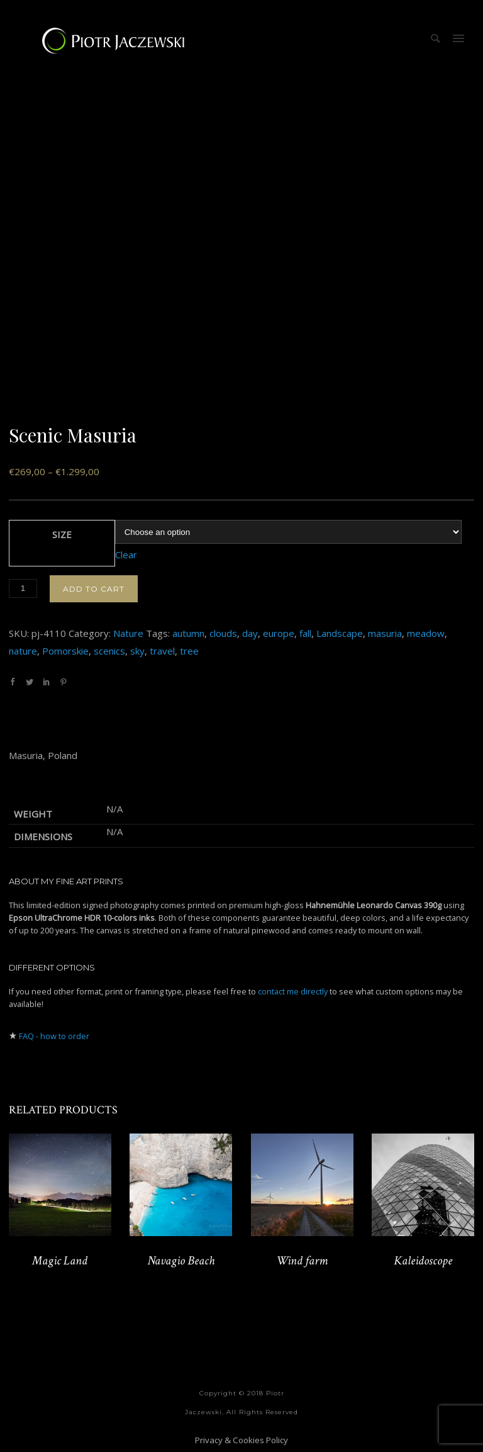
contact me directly (293, 991)
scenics (109, 650)
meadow (426, 633)
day (250, 633)
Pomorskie (65, 650)
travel (162, 650)
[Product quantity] (23, 588)
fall (305, 633)
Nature (128, 633)
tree (189, 650)
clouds (223, 633)
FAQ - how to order (54, 1036)
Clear (126, 554)
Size (62, 534)
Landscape (339, 633)
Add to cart (94, 589)
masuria (385, 633)
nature (23, 650)
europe (278, 633)
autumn (188, 633)
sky (137, 650)
